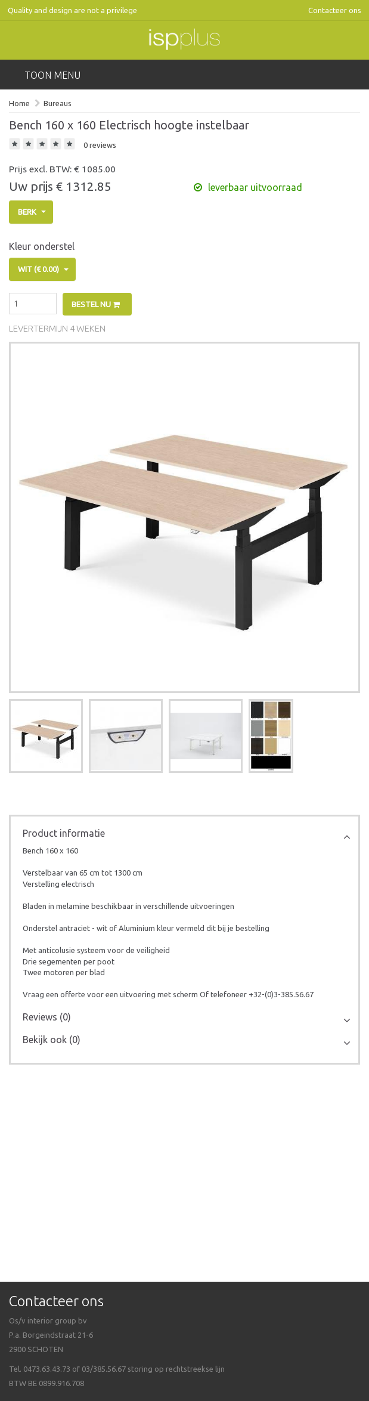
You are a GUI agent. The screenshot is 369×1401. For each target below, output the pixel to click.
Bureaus (58, 103)
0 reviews (99, 145)
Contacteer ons (334, 10)
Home (19, 103)
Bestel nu (96, 304)
